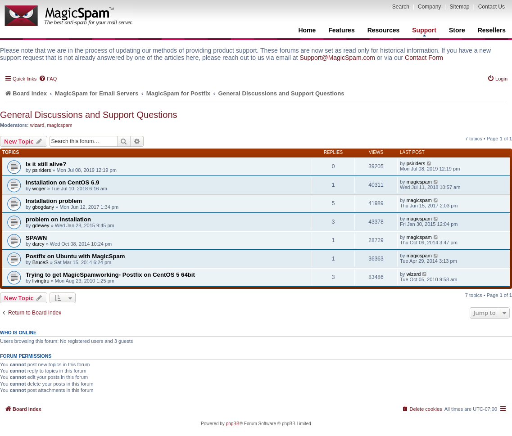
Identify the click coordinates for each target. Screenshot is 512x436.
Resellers (492, 30)
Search (400, 7)
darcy (38, 244)
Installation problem (54, 201)
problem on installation (58, 219)
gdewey (41, 225)
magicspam (59, 125)
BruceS (40, 262)
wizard (37, 125)
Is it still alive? (46, 164)
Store (457, 30)
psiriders (41, 170)
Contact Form (424, 57)
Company (429, 7)
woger (39, 188)
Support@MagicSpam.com (337, 57)
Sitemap (459, 7)
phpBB (233, 423)
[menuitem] (48, 78)
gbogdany (43, 207)
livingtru (41, 280)
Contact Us (491, 7)
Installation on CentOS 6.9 (62, 182)
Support (424, 31)
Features (341, 30)
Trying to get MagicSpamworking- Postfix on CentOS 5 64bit (110, 274)
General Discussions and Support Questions (88, 115)
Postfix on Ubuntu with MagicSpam (75, 256)
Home (307, 30)
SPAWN (36, 237)
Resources (383, 30)
